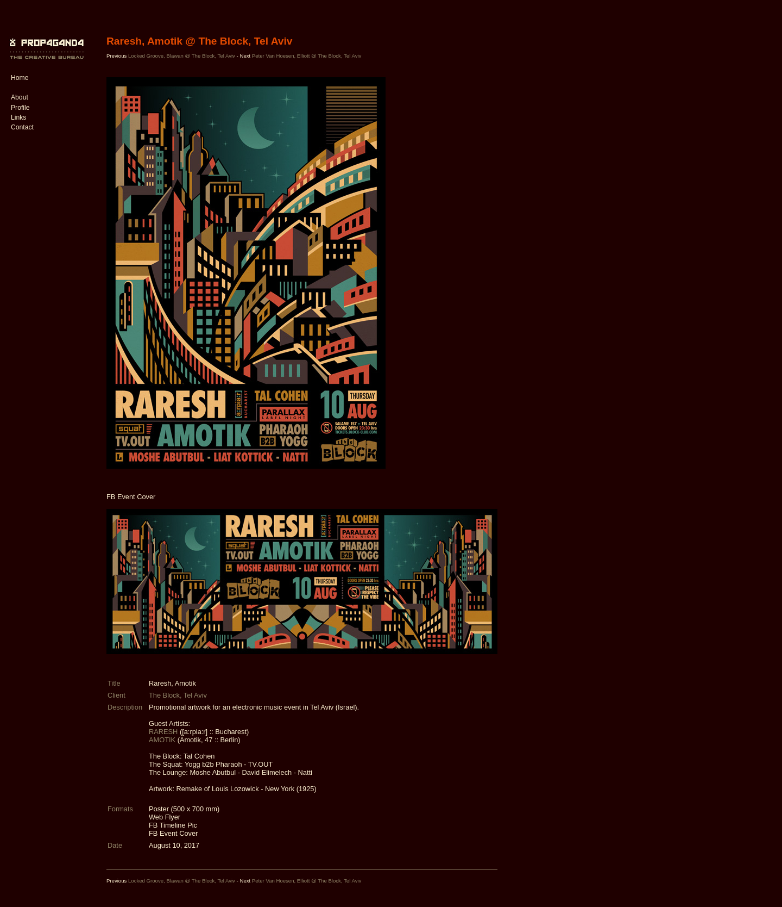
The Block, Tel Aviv (178, 695)
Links (18, 117)
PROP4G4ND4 (45, 41)
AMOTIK (162, 740)
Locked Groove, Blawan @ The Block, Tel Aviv (181, 56)
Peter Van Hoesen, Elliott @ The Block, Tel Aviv (307, 56)
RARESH (163, 732)
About (19, 97)
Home (19, 78)
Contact (22, 127)
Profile (20, 107)
